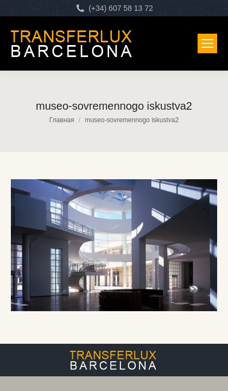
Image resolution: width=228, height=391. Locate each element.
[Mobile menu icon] (207, 43)
